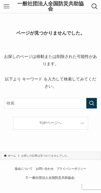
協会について (24, 168)
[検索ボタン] (94, 6)
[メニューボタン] (6, 6)
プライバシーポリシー (71, 168)
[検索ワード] (50, 103)
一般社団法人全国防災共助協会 (50, 6)
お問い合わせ (45, 168)
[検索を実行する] (91, 103)
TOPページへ (50, 123)
